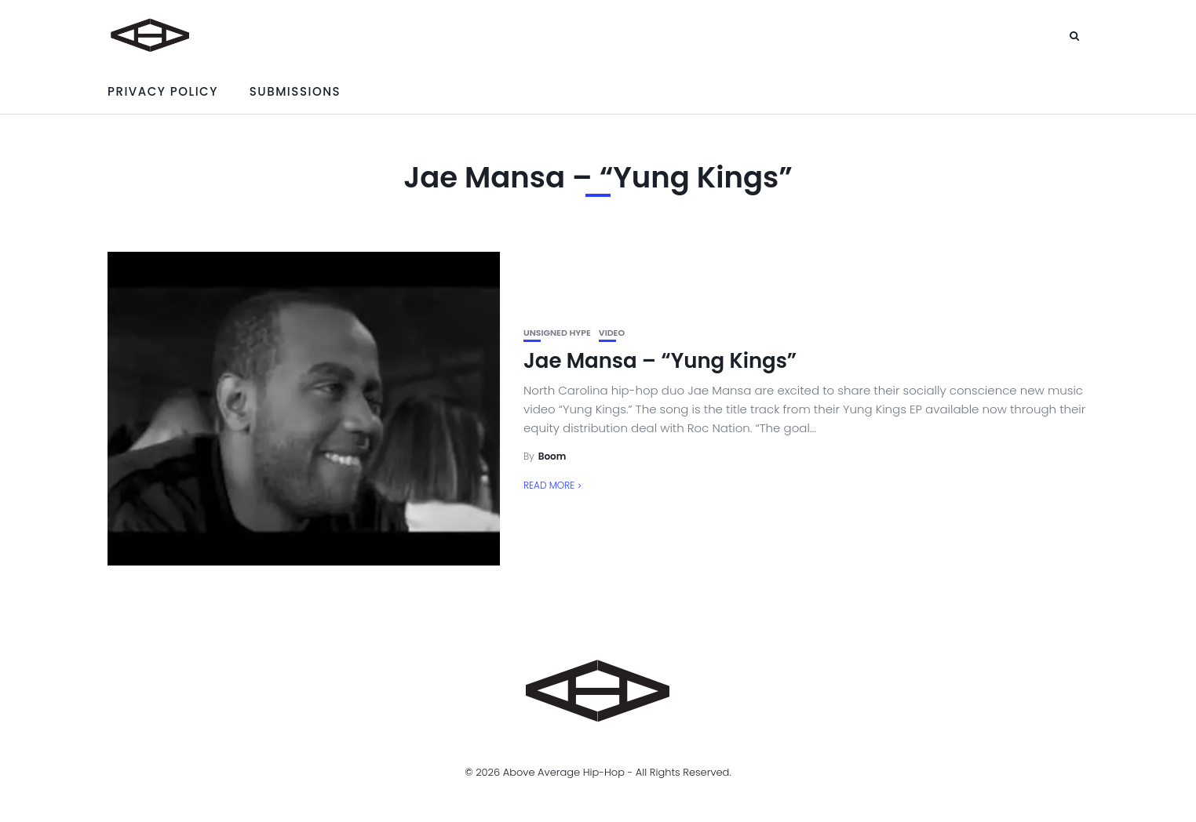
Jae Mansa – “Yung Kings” (660, 361)
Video (612, 333)
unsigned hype (557, 333)
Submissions (295, 91)
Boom (552, 456)
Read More (548, 485)
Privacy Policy (163, 91)
